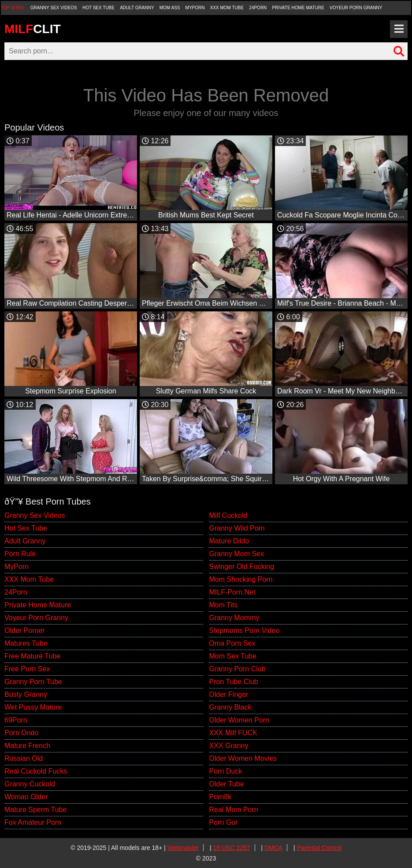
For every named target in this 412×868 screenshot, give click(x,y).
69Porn (15, 720)
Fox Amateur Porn (32, 822)
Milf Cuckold (228, 515)
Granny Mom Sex (236, 553)
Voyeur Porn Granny (356, 7)
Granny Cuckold (29, 784)
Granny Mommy (234, 617)
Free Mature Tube (32, 656)
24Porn (258, 7)
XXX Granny (229, 745)
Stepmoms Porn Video (244, 630)
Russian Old (23, 758)
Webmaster (183, 847)
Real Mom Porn (233, 809)
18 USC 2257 (231, 847)
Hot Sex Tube (98, 7)
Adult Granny (137, 7)
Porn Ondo (21, 733)
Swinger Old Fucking (242, 566)
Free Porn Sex (27, 669)
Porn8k (220, 797)
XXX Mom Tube (227, 7)
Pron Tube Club (233, 681)
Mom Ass (170, 7)
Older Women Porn (239, 720)
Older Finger (229, 694)
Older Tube (226, 784)
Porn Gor (223, 822)
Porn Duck (225, 771)
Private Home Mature (298, 7)
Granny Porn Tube (33, 681)
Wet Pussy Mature (33, 707)
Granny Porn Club (237, 669)
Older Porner (24, 630)
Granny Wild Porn (237, 528)
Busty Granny (25, 694)
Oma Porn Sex (232, 643)
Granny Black (230, 707)
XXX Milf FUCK (233, 733)
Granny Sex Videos (53, 7)
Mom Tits (223, 605)
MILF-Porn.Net (232, 592)
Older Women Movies (243, 758)
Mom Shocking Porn (241, 579)
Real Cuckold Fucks (35, 771)
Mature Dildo (229, 541)
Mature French (27, 745)
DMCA (273, 847)
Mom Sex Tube (233, 656)
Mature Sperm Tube (35, 809)
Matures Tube (26, 643)
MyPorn (195, 7)
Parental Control (319, 847)
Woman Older (26, 797)
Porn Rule (20, 553)
